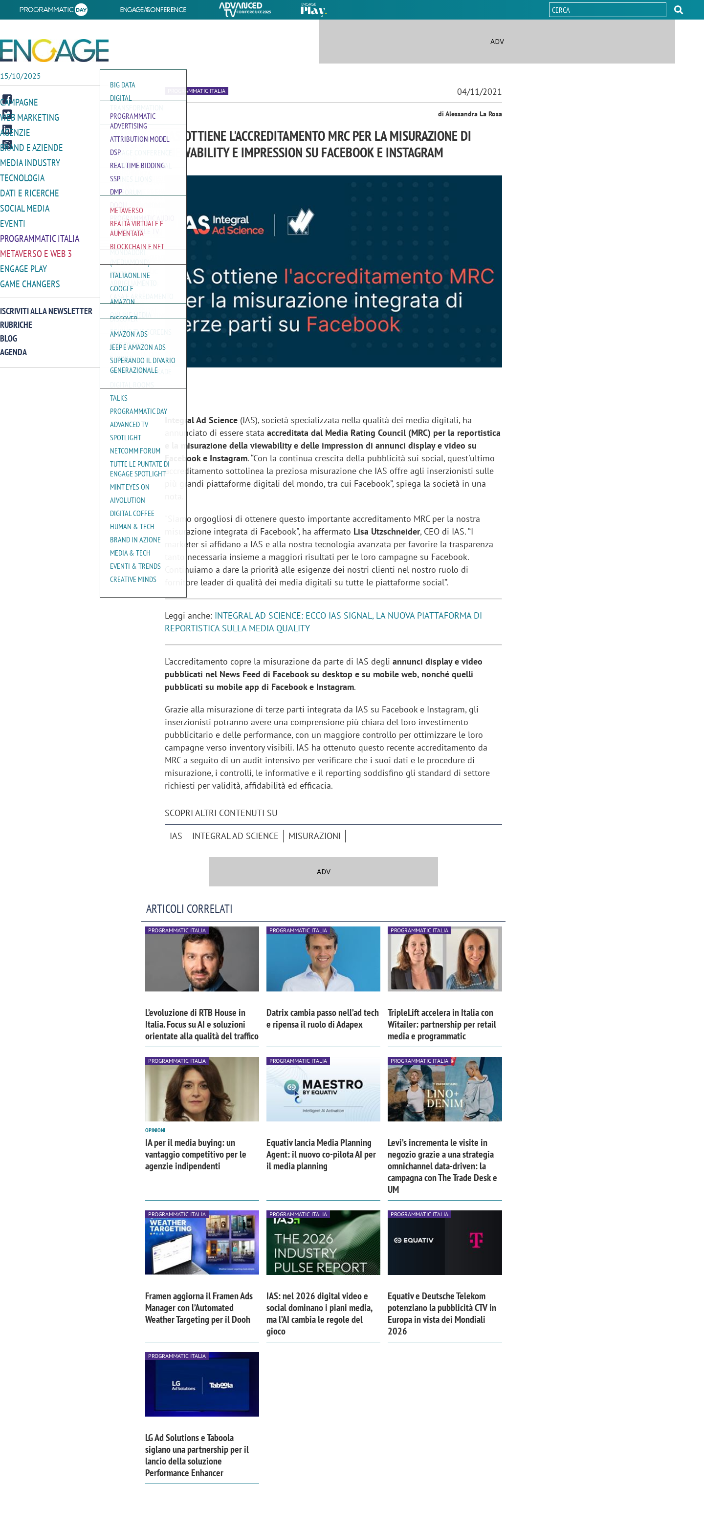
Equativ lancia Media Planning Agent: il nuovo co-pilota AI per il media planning (321, 1154)
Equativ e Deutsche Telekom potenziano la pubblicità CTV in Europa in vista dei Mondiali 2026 (442, 1313)
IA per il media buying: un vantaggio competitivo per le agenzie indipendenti (195, 1154)
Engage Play (23, 263)
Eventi (12, 219)
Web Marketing (29, 116)
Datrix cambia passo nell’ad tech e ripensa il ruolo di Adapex (322, 1018)
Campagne (19, 102)
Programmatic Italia (39, 234)
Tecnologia (22, 175)
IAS (176, 835)
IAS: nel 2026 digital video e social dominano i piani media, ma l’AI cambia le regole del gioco (319, 1313)
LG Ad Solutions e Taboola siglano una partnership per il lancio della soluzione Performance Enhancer (197, 1455)
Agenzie (15, 131)
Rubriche (16, 318)
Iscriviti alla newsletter (46, 304)
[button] (678, 9)
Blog (8, 332)
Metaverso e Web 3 (36, 248)
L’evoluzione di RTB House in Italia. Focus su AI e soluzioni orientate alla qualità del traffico (202, 1024)
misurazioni (314, 835)
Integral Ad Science (235, 835)
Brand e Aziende (31, 146)
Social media (24, 204)
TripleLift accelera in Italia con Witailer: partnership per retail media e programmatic (442, 1024)
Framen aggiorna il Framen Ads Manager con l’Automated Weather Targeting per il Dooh (199, 1307)
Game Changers (30, 278)
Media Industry (30, 160)
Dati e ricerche (29, 190)
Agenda (13, 345)
